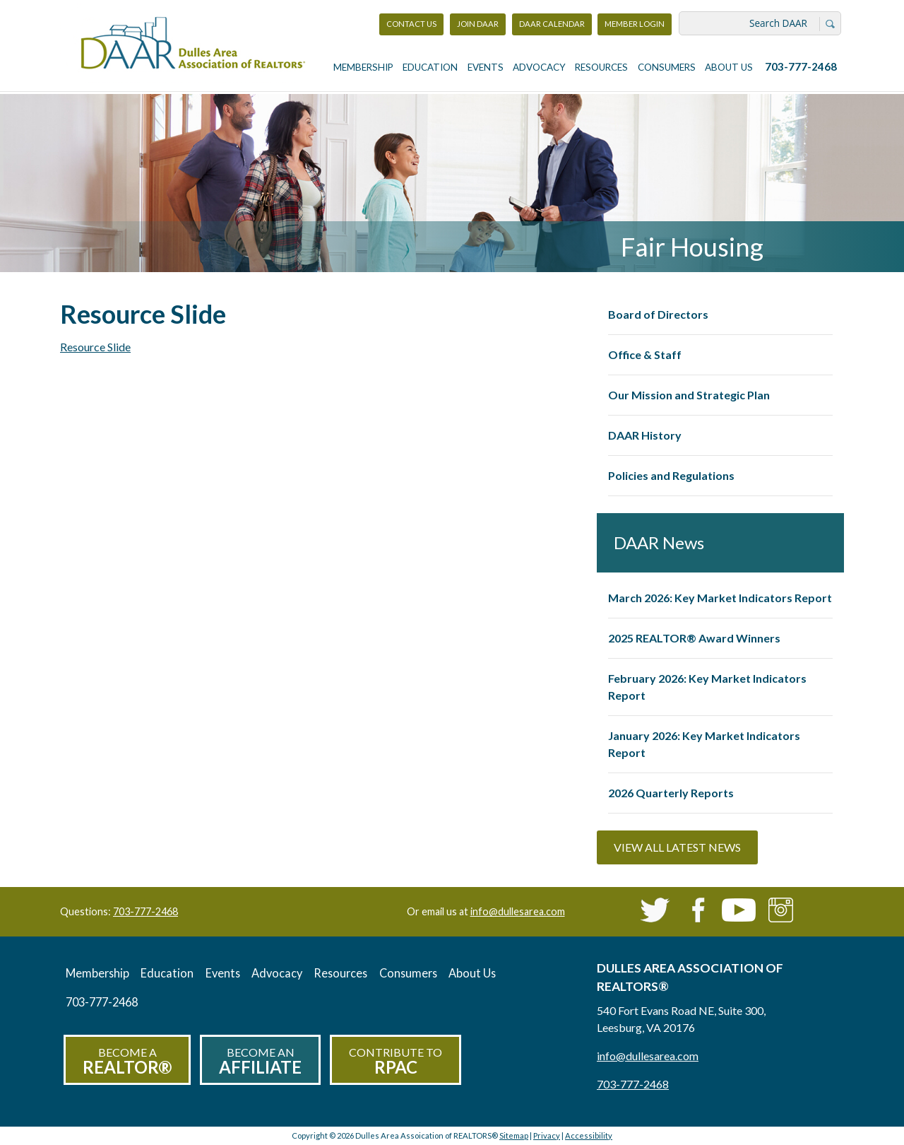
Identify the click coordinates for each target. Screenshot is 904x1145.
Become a (127, 1061)
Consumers (667, 67)
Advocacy (539, 67)
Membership (363, 67)
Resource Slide (95, 346)
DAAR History (645, 435)
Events (486, 67)
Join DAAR (478, 23)
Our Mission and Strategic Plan (689, 394)
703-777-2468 (801, 66)
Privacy (546, 1135)
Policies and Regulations (671, 475)
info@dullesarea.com (517, 911)
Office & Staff (645, 354)
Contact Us (411, 23)
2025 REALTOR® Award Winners (694, 638)
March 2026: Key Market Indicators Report (720, 597)
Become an (260, 1061)
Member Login (634, 27)
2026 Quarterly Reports (671, 792)
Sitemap (513, 1135)
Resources (601, 67)
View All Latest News (677, 847)
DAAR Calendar (552, 23)
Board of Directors (658, 314)
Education (430, 67)
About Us (729, 67)
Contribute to (395, 1061)
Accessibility (588, 1135)
